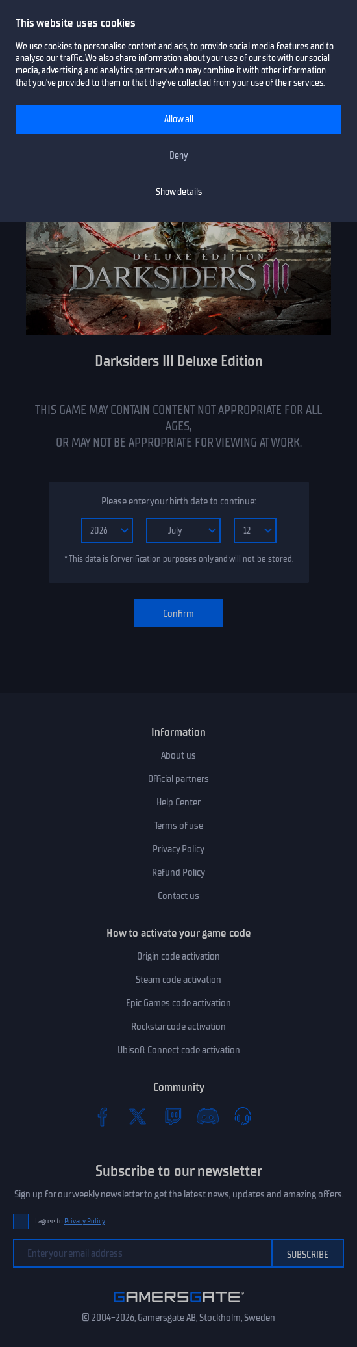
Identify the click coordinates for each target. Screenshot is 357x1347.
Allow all (178, 119)
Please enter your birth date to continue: (178, 501)
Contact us (178, 895)
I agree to (70, 1221)
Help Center (178, 802)
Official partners (178, 778)
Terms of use (178, 825)
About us (178, 755)
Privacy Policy (178, 849)
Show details (179, 192)
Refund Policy (178, 872)
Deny (178, 156)
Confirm (178, 613)
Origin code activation (178, 956)
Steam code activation (178, 979)
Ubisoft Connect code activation (178, 1049)
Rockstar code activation (178, 1026)
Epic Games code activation (178, 1003)
